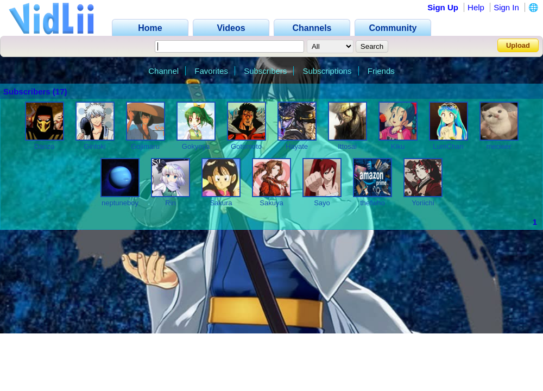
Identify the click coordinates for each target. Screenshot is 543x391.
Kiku (398, 146)
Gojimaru (145, 146)
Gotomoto (246, 146)
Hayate (297, 146)
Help (476, 7)
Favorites (211, 70)
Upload (518, 45)
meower (498, 146)
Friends (381, 70)
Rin (170, 203)
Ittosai (347, 146)
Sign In (506, 7)
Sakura (221, 203)
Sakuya (271, 203)
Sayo (322, 203)
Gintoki (94, 146)
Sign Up (442, 7)
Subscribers (265, 70)
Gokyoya (196, 146)
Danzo (44, 146)
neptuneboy (120, 203)
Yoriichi (423, 203)
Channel (163, 70)
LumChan (448, 146)
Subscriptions (327, 70)
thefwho (372, 203)
